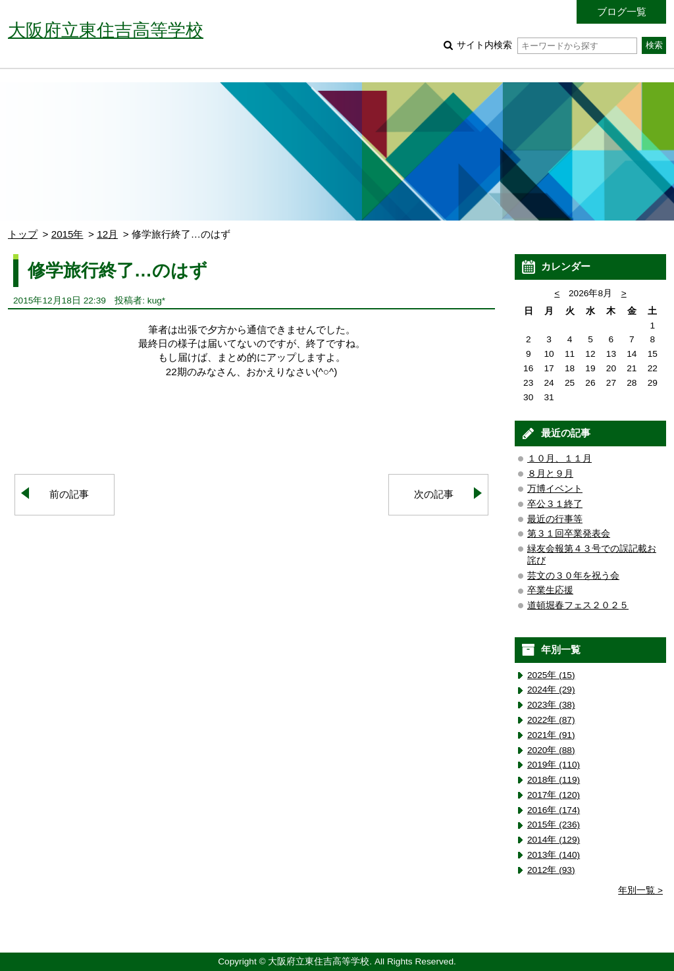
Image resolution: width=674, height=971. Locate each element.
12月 (107, 234)
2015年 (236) (553, 824)
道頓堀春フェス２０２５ (578, 605)
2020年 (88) (551, 750)
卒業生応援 (550, 590)
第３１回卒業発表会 (568, 533)
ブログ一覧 (621, 11)
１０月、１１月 (559, 458)
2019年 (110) (553, 765)
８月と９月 (550, 474)
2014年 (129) (553, 840)
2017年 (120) (553, 795)
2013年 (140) (553, 855)
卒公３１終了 (555, 504)
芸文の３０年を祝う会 (573, 576)
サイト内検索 (546, 45)
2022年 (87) (551, 720)
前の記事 (69, 494)
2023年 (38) (551, 705)
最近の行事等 (555, 519)
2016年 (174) (553, 810)
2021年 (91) (551, 735)
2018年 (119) (553, 780)
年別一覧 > (640, 890)
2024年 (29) (551, 690)
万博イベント (555, 489)
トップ (23, 234)
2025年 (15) (551, 675)
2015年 (67, 234)
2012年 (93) (551, 870)
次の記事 (434, 494)
